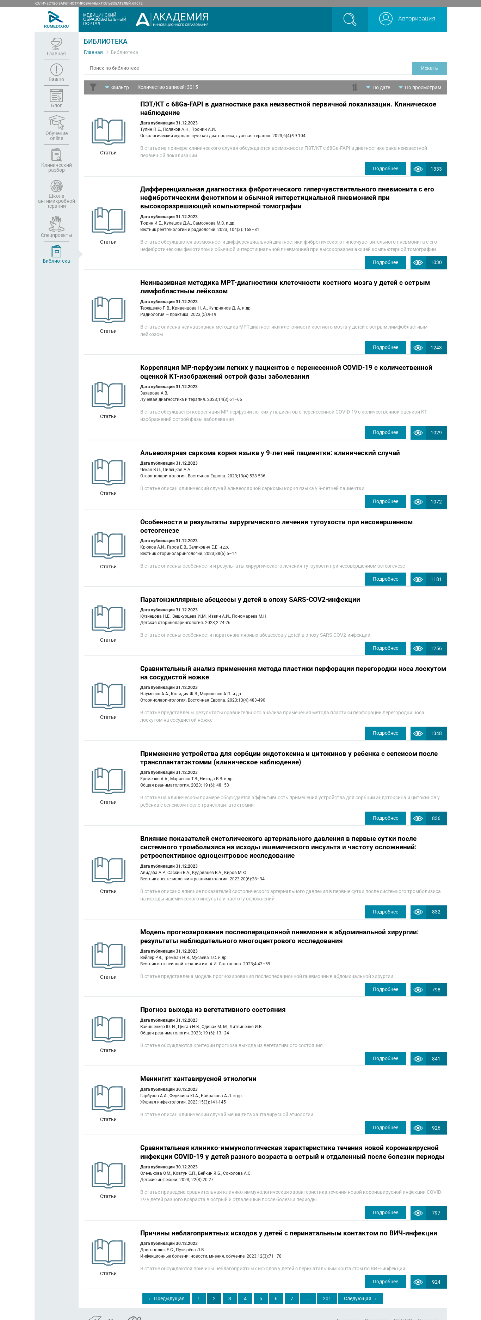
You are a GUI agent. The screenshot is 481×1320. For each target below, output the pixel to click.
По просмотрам (423, 87)
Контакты (429, 1307)
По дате (381, 87)
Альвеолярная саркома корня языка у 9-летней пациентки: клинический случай (270, 449)
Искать (429, 68)
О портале (376, 1307)
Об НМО (403, 1307)
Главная (93, 52)
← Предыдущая (166, 1285)
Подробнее (383, 168)
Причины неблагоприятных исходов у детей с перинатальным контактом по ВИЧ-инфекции (288, 1220)
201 (327, 1285)
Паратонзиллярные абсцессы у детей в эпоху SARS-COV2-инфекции (250, 594)
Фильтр (120, 87)
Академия (347, 1307)
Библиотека (124, 52)
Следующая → (360, 1285)
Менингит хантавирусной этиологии (198, 1068)
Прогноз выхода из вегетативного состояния (213, 999)
